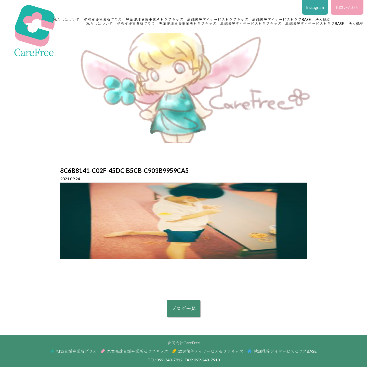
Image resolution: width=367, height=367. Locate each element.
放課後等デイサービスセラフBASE (281, 19)
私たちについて (66, 19)
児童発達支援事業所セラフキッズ (154, 19)
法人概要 (355, 23)
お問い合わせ (347, 7)
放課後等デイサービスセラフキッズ (217, 19)
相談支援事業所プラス (103, 19)
